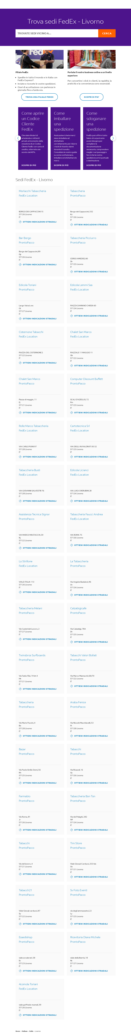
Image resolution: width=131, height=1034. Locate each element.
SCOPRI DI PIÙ (29, 165)
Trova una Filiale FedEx (37, 95)
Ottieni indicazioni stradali (37, 222)
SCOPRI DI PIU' (89, 95)
